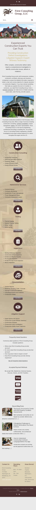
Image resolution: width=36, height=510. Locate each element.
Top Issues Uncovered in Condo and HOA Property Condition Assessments (24, 410)
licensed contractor (8, 90)
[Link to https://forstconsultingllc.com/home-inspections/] (18, 241)
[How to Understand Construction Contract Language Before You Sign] (7, 441)
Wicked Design (23, 491)
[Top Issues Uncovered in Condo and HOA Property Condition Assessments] (7, 412)
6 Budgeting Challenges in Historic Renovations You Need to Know (23, 425)
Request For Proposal (21, 4)
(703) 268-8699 (13, 4)
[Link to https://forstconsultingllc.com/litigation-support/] (18, 307)
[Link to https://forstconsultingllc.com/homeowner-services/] (18, 177)
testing (13, 125)
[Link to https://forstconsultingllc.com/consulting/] (18, 146)
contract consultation (22, 123)
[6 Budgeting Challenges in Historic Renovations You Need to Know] (7, 427)
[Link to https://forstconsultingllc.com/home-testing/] (18, 209)
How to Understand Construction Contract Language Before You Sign (22, 439)
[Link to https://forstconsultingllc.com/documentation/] (18, 275)
